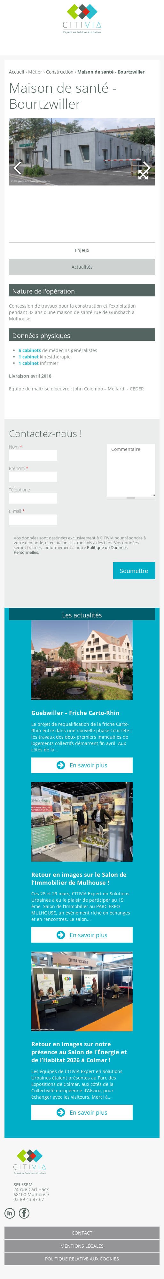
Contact (82, 1233)
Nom (15, 447)
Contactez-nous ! (45, 433)
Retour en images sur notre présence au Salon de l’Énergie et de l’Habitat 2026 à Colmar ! (79, 1052)
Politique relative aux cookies (82, 1259)
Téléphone (19, 490)
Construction (60, 72)
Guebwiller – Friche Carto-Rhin (75, 713)
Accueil (16, 72)
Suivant (147, 168)
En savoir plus (88, 765)
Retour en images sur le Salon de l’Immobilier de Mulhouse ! (79, 878)
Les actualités (82, 615)
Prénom (18, 468)
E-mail (17, 511)
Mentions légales (82, 1246)
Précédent (17, 168)
